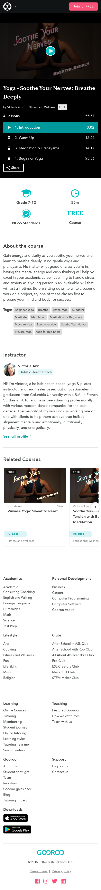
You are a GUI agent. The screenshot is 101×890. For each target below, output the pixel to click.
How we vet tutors (66, 716)
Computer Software (67, 604)
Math (7, 615)
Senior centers (14, 750)
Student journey (15, 727)
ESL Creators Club (65, 666)
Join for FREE (83, 6)
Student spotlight (16, 772)
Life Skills (10, 666)
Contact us (60, 772)
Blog (6, 795)
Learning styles (14, 739)
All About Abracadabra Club (73, 655)
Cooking (9, 649)
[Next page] (95, 507)
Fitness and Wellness (18, 655)
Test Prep (10, 626)
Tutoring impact (15, 800)
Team (7, 777)
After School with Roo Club (72, 649)
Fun (6, 661)
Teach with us (62, 722)
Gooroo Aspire (63, 610)
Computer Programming (70, 598)
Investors (10, 783)
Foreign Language (16, 603)
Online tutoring (14, 733)
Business (58, 587)
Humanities (11, 609)
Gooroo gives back (17, 789)
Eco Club (58, 661)
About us (10, 766)
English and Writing (17, 597)
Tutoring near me (16, 744)
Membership (12, 722)
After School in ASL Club (70, 644)
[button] (50, 51)
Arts (6, 644)
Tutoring (9, 716)
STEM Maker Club (65, 678)
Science (9, 620)
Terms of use (39, 871)
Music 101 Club (63, 672)
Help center (61, 766)
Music (7, 672)
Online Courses (14, 710)
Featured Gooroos (66, 710)
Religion (9, 678)
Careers (58, 593)
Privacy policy (61, 871)
